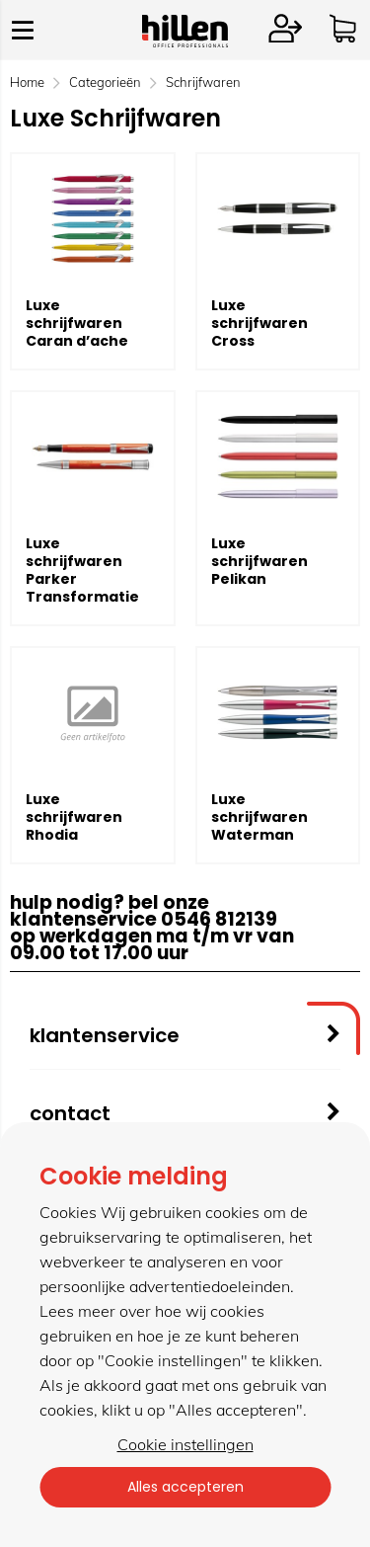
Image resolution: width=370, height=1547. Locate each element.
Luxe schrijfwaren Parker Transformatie (82, 570)
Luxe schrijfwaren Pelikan (259, 561)
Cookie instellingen (185, 1444)
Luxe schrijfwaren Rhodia (74, 817)
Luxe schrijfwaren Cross (259, 323)
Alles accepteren (185, 1487)
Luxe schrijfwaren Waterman (259, 817)
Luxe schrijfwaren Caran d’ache (77, 323)
